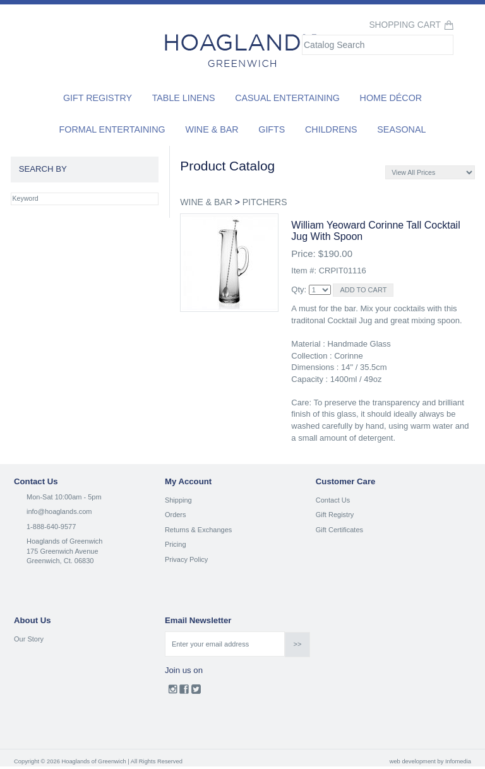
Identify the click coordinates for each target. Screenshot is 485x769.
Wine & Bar (211, 129)
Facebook (184, 692)
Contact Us (333, 500)
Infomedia (458, 761)
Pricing (175, 544)
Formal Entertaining (112, 129)
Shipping (178, 500)
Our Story (29, 639)
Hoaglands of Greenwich (64, 541)
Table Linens (183, 98)
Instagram (172, 692)
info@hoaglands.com (59, 511)
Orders (175, 514)
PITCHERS (264, 202)
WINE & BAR (206, 202)
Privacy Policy (186, 559)
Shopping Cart (405, 25)
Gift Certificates (339, 530)
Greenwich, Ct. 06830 (60, 560)
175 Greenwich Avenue (63, 551)
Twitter (196, 692)
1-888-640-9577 (51, 526)
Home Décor (391, 98)
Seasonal (401, 129)
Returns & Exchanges (198, 530)
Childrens (331, 129)
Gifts (271, 129)
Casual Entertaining (287, 98)
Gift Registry (97, 98)
